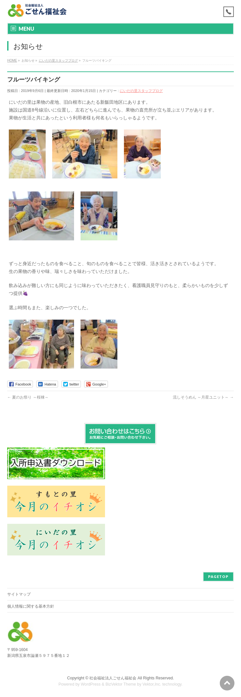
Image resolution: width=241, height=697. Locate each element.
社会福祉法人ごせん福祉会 (112, 678)
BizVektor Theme (120, 684)
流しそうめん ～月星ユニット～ (203, 397)
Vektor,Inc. (152, 684)
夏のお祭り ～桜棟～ (28, 397)
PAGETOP (218, 576)
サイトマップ (19, 594)
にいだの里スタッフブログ (141, 91)
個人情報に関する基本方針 (30, 606)
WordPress (91, 684)
